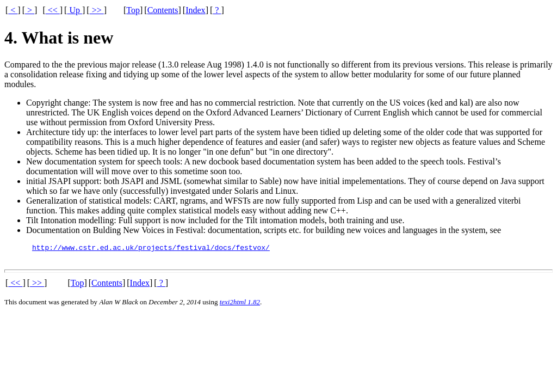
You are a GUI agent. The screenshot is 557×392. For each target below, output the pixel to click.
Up (74, 10)
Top (133, 10)
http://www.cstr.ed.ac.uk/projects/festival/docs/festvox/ (151, 249)
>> (97, 10)
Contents (162, 10)
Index (195, 10)
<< (53, 10)
